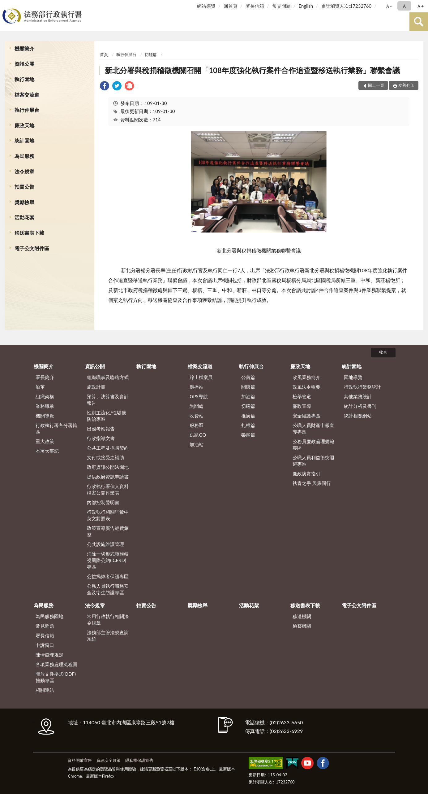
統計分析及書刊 (360, 406)
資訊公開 (24, 64)
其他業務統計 (358, 396)
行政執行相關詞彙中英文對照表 (108, 515)
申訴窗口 (45, 645)
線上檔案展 (201, 377)
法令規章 (24, 171)
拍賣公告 (24, 187)
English (305, 6)
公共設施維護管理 (105, 544)
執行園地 (24, 79)
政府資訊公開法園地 (108, 467)
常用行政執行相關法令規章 (108, 619)
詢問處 (196, 406)
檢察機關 (302, 626)
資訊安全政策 (108, 760)
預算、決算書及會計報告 (108, 400)
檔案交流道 (27, 95)
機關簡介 (24, 48)
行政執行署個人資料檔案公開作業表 (108, 489)
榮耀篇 (248, 435)
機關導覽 (45, 415)
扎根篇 (248, 425)
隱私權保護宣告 (139, 760)
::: (6, 5)
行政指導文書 (101, 438)
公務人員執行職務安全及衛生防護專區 (108, 589)
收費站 (196, 415)
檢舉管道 (302, 396)
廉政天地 (24, 125)
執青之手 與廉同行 (312, 483)
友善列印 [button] (406, 85)
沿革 (40, 387)
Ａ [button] (404, 6)
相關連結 (45, 690)
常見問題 (281, 6)
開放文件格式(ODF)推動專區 (56, 677)
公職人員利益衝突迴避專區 (313, 461)
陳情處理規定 (49, 654)
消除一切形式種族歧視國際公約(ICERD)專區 (108, 560)
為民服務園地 (49, 616)
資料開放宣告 (80, 760)
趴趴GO (198, 435)
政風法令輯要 (306, 387)
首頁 (104, 54)
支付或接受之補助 (105, 457)
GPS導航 (199, 396)
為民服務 (24, 156)
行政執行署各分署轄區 (56, 428)
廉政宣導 (302, 406)
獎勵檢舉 (24, 202)
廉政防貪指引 (306, 473)
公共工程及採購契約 (108, 448)
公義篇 (248, 377)
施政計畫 (96, 387)
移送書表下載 (29, 233)
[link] (104, 86)
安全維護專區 (306, 415)
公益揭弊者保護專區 (108, 576)
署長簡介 (45, 377)
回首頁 (231, 6)
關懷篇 (248, 387)
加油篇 (248, 396)
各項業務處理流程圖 (56, 664)
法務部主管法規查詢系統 (108, 636)
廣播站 (196, 387)
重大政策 (45, 441)
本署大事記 (47, 451)
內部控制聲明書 (103, 502)
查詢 (418, 21)
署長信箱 (255, 6)
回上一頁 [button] (376, 85)
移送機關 (302, 616)
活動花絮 (24, 217)
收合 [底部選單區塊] (383, 352)
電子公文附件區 (32, 248)
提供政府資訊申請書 (108, 476)
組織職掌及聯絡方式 (108, 377)
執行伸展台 (27, 110)
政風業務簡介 (306, 377)
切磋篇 (151, 54)
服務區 (196, 425)
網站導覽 (206, 6)
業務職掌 (45, 406)
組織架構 (45, 396)
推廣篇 (248, 415)
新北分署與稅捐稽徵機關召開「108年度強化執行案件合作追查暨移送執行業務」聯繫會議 (252, 70)
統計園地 (24, 140)
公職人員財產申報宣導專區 (313, 428)
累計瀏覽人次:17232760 (346, 6)
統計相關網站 (358, 415)
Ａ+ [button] (420, 6)
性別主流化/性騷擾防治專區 (106, 416)
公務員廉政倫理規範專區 (313, 444)
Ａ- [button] (388, 6)
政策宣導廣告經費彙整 (108, 531)
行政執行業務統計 (362, 387)
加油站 (196, 444)
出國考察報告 (101, 428)
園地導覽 (353, 377)
